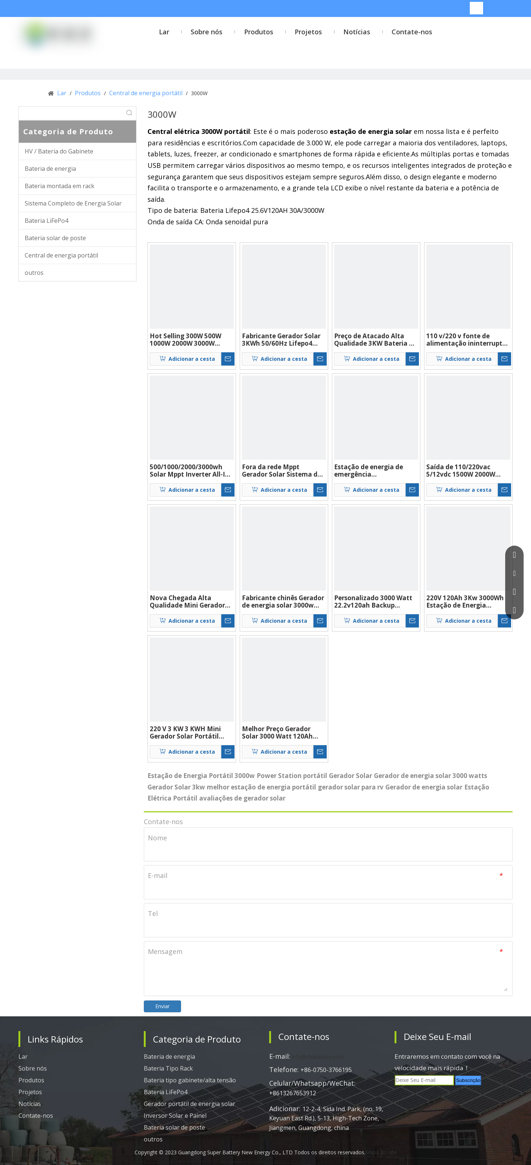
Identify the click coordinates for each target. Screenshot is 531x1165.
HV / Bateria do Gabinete (59, 151)
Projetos (30, 1092)
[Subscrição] (468, 1081)
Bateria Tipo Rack (168, 1068)
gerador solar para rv (351, 787)
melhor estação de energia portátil (261, 787)
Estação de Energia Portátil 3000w (201, 775)
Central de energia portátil (61, 255)
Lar (23, 1056)
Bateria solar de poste (55, 238)
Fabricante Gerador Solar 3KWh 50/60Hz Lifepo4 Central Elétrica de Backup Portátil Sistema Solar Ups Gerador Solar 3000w (283, 339)
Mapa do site (381, 1152)
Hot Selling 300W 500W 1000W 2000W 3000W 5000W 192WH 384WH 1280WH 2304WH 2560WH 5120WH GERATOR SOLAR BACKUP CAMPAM (190, 339)
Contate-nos (35, 1116)
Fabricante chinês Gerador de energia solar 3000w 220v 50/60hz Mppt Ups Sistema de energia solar (283, 601)
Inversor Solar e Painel (175, 1116)
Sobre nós (32, 1068)
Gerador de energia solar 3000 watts (430, 775)
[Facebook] (403, 1098)
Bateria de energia (50, 169)
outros (34, 273)
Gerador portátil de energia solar (189, 1104)
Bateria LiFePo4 (46, 221)
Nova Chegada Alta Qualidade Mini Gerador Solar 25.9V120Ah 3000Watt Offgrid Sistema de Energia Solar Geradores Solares (190, 601)
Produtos (31, 1080)
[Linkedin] (425, 1098)
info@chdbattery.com (317, 1056)
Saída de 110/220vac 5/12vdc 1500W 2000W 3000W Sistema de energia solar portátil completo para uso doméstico (467, 470)
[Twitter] (446, 1098)
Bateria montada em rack (59, 186)
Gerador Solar (350, 775)
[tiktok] (489, 1098)
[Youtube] (467, 1098)
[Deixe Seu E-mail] (424, 1080)
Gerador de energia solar (423, 787)
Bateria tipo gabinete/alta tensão (190, 1080)
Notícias (29, 1104)
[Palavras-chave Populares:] (477, 8)
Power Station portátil (292, 775)
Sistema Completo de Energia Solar (73, 203)
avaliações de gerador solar (242, 798)
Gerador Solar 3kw (176, 787)
